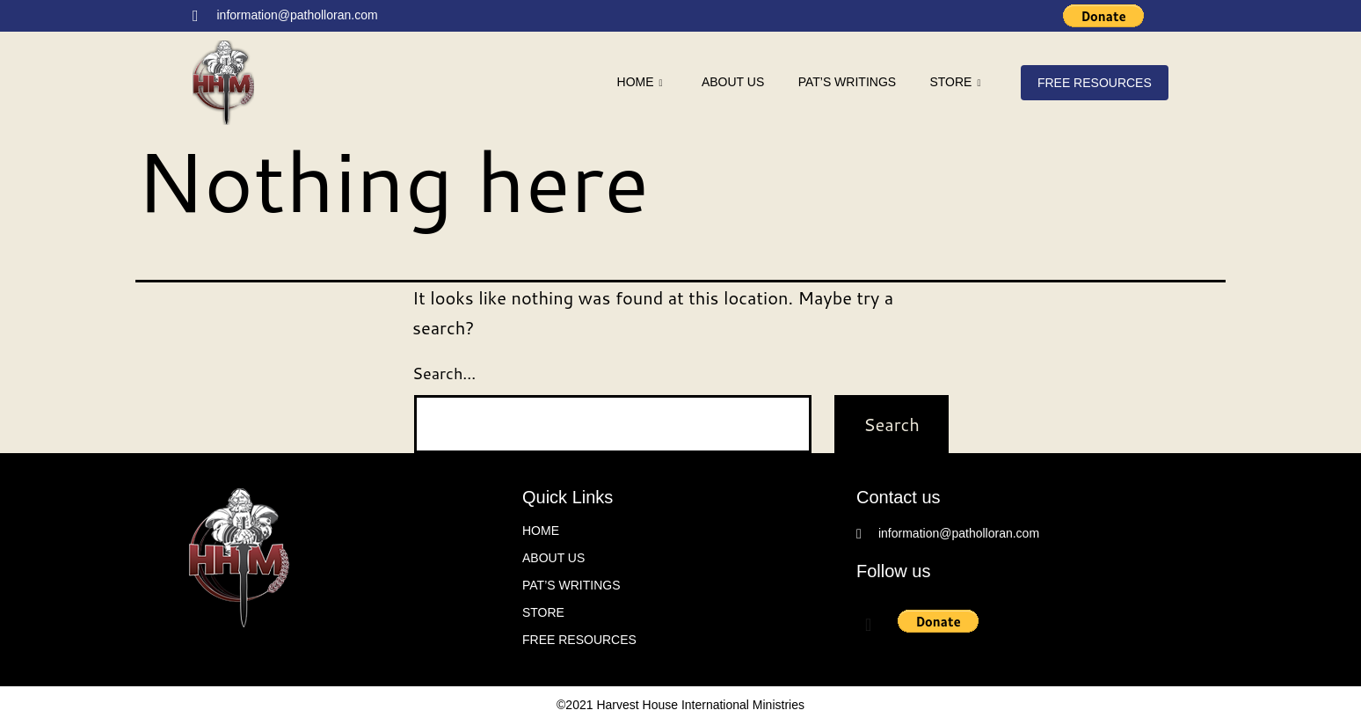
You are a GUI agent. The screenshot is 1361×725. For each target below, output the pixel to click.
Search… (444, 373)
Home (633, 83)
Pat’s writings (843, 82)
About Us (727, 82)
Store (953, 83)
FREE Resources (1094, 83)
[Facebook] (1007, 17)
